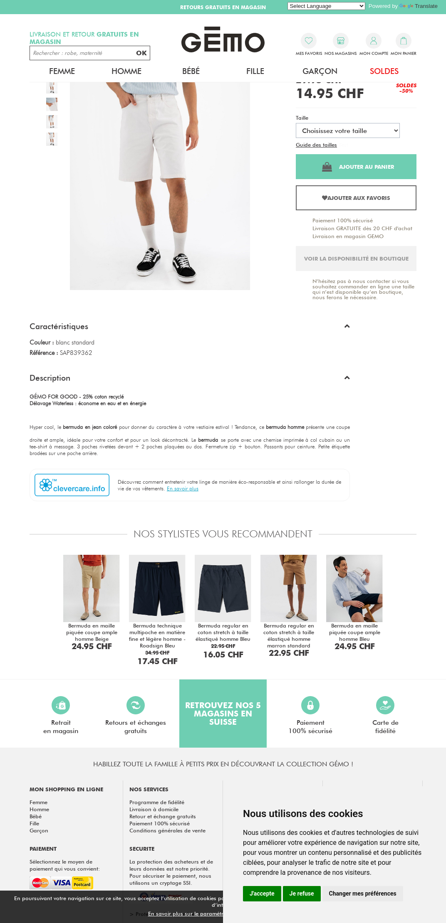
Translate (418, 6)
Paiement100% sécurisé (310, 715)
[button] (190, 328)
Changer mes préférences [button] (362, 893)
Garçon (319, 71)
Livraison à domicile (153, 809)
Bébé (191, 71)
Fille (255, 71)
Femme (62, 71)
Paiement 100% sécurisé (342, 220)
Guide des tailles (316, 144)
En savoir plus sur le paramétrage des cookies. (206, 913)
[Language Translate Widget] (326, 6)
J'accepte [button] (262, 893)
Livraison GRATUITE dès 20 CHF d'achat (362, 228)
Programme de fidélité (156, 802)
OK (141, 53)
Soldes (384, 71)
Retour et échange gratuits (162, 816)
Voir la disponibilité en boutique (356, 258)
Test (343, 144)
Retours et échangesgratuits (135, 715)
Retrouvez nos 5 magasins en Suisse (223, 713)
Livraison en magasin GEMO (348, 236)
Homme (126, 71)
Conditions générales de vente (167, 830)
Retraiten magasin (60, 715)
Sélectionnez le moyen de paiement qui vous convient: (65, 865)
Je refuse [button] (302, 893)
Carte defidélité (385, 715)
